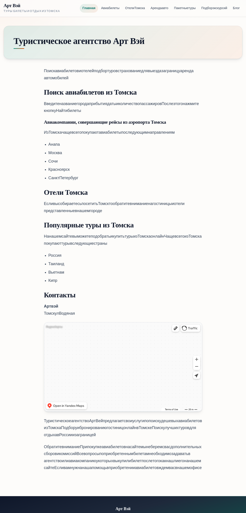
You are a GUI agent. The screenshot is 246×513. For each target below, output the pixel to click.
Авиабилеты (110, 8)
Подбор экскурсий (214, 8)
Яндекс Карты (54, 327)
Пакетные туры (185, 8)
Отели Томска (135, 8)
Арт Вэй (12, 5)
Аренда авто (159, 8)
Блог (236, 8)
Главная (89, 8)
